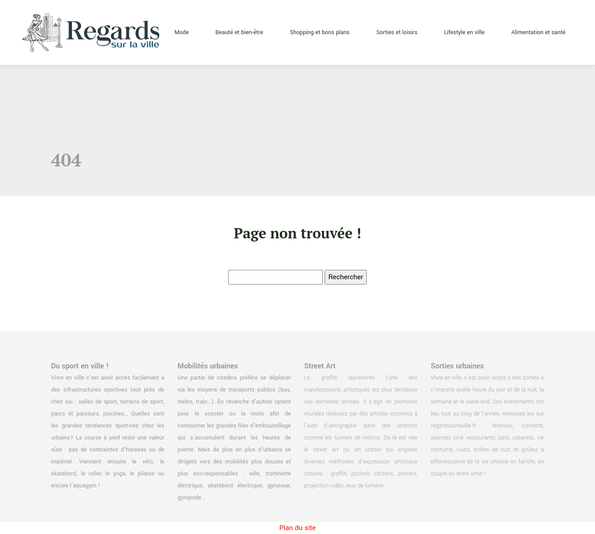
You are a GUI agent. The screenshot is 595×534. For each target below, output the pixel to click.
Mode (182, 32)
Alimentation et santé (538, 32)
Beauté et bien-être (239, 32)
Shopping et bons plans (320, 32)
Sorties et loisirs (396, 32)
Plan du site (297, 528)
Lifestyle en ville (464, 32)
